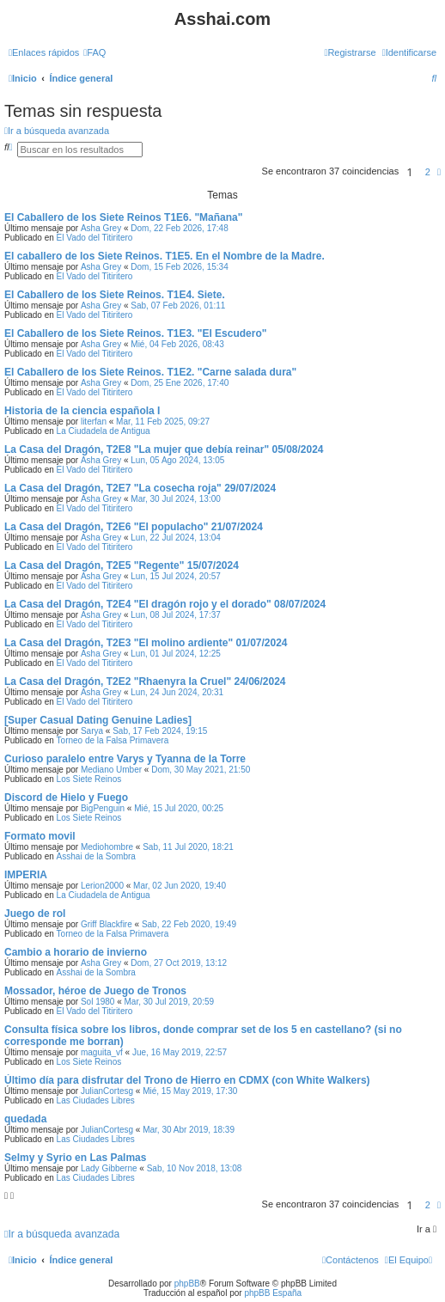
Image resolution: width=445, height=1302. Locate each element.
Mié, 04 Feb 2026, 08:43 (177, 344)
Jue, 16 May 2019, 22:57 (179, 1052)
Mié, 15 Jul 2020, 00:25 (178, 808)
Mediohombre (107, 847)
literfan (94, 421)
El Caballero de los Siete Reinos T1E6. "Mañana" (123, 217)
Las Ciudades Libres (96, 1100)
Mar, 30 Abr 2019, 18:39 (189, 1129)
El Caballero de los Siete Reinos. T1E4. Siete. (114, 295)
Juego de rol (34, 914)
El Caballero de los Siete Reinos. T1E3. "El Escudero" (135, 333)
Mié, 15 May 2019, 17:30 (190, 1091)
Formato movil (40, 836)
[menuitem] (94, 52)
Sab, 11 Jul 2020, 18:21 (188, 847)
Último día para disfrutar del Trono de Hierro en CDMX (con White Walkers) (187, 1080)
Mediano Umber (111, 769)
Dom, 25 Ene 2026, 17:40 (180, 383)
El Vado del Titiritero (95, 237)
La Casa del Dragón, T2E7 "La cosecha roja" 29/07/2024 (140, 488)
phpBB (187, 1283)
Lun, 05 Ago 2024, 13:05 (177, 460)
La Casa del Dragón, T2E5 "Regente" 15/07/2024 (121, 565)
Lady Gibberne (109, 1168)
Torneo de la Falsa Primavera (113, 740)
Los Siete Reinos (89, 779)
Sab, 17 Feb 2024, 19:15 (160, 731)
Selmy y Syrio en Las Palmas (75, 1158)
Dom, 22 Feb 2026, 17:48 (179, 228)
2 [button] (427, 172)
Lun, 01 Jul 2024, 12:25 (176, 653)
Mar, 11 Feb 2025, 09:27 (163, 421)
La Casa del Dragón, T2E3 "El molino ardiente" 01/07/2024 (146, 643)
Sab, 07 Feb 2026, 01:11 (178, 305)
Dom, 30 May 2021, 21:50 (200, 769)
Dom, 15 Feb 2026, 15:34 (179, 267)
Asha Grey (101, 228)
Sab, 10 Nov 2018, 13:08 (194, 1168)
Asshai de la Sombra (96, 856)
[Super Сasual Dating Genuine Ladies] (98, 720)
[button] (439, 172)
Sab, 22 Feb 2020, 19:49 (189, 924)
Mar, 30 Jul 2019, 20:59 (170, 1001)
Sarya (92, 731)
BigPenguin (103, 808)
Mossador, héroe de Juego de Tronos (95, 991)
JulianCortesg (107, 1091)
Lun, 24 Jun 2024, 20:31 (177, 692)
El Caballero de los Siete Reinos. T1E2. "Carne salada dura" (150, 372)
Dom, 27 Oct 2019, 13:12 (179, 963)
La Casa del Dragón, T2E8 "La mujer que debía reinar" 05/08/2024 (164, 449)
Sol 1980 (97, 1001)
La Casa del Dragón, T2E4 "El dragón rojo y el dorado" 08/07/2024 (165, 604)
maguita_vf (102, 1052)
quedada (25, 1119)
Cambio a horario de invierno (75, 952)
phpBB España (273, 1293)
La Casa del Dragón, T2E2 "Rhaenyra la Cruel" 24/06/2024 (145, 681)
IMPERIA (25, 875)
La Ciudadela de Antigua (103, 431)
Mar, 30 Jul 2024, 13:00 (176, 499)
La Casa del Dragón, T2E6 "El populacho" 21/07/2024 (133, 527)
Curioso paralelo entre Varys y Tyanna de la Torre (125, 759)
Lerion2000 (102, 885)
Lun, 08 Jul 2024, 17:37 (176, 615)
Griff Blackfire (106, 924)
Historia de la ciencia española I (82, 411)
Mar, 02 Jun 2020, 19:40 (179, 885)
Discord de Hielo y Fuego (66, 798)
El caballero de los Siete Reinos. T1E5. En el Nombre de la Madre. (164, 256)
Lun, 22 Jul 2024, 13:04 (176, 537)
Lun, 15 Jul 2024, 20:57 (176, 576)
